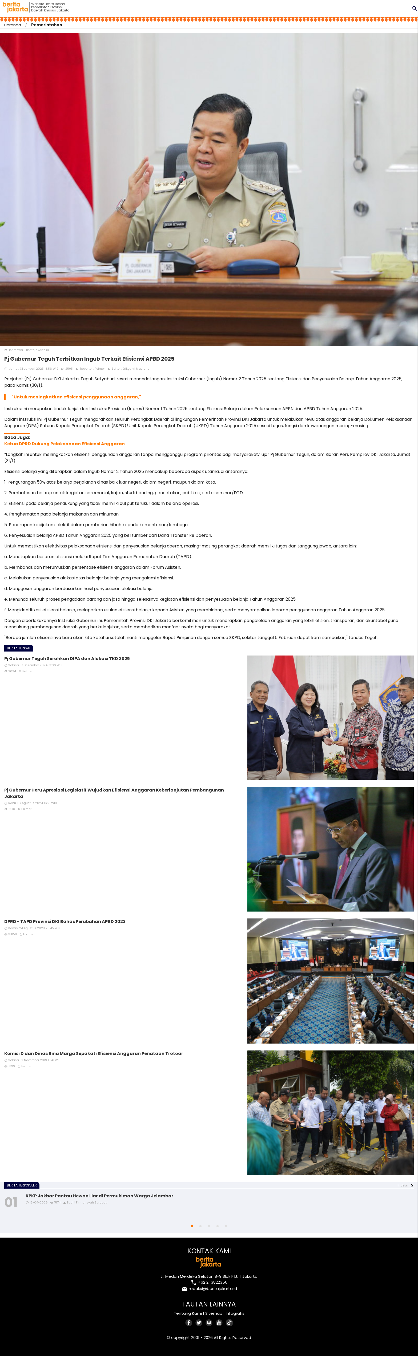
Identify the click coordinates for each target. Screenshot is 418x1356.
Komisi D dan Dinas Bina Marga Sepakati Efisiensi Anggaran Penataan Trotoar (93, 1053)
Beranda (12, 25)
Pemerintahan (46, 25)
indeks (403, 1185)
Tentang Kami (188, 1313)
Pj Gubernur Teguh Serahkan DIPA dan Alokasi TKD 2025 (67, 659)
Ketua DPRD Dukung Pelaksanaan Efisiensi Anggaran (64, 444)
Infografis (235, 1313)
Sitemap (213, 1313)
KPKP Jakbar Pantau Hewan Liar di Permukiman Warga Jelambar (99, 1196)
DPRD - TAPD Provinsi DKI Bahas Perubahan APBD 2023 (65, 921)
